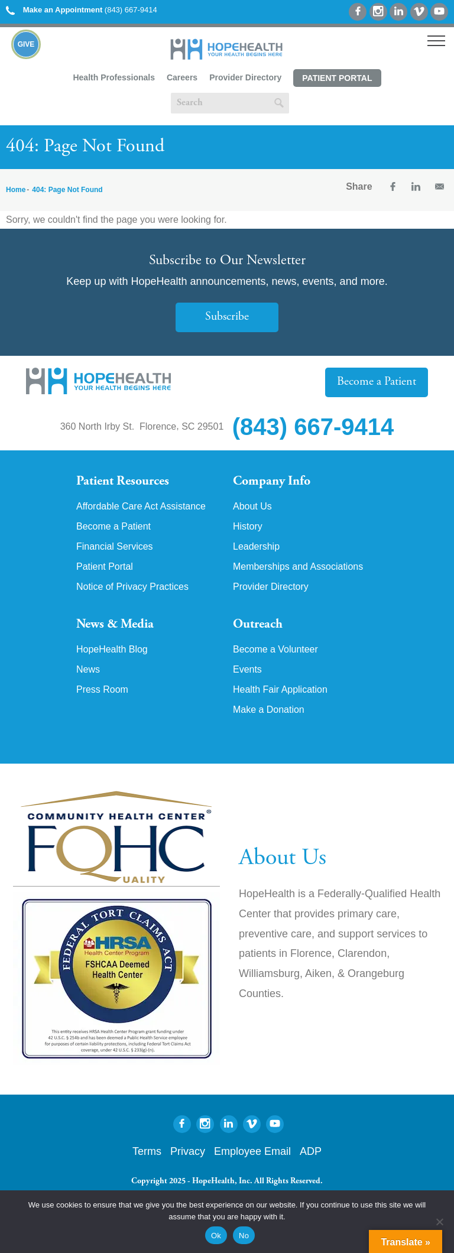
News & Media (115, 624)
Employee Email (252, 1152)
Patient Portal (337, 78)
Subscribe (227, 317)
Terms (146, 1152)
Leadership (256, 546)
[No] (439, 1222)
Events (247, 670)
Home (15, 190)
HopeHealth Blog (112, 650)
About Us (252, 506)
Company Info (271, 481)
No (244, 1235)
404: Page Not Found (67, 190)
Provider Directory (245, 77)
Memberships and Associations (298, 567)
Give (26, 44)
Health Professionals (114, 77)
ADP (311, 1152)
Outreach (258, 624)
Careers (182, 77)
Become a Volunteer (275, 650)
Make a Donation (268, 710)
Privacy (187, 1152)
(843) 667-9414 (81, 9)
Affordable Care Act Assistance (141, 506)
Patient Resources (122, 481)
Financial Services (114, 546)
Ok (216, 1235)
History (247, 526)
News (88, 670)
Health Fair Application (280, 690)
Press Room (102, 690)
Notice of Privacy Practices (132, 587)
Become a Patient (376, 382)
